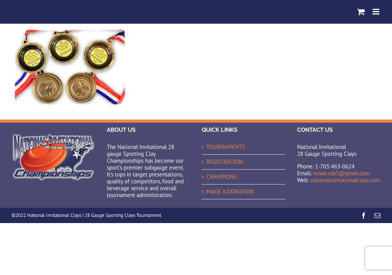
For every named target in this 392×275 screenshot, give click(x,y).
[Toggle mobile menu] (376, 12)
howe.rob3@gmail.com (341, 173)
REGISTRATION (224, 162)
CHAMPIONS (221, 176)
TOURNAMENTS (225, 147)
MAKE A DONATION (230, 191)
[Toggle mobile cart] (361, 12)
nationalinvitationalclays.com (345, 180)
